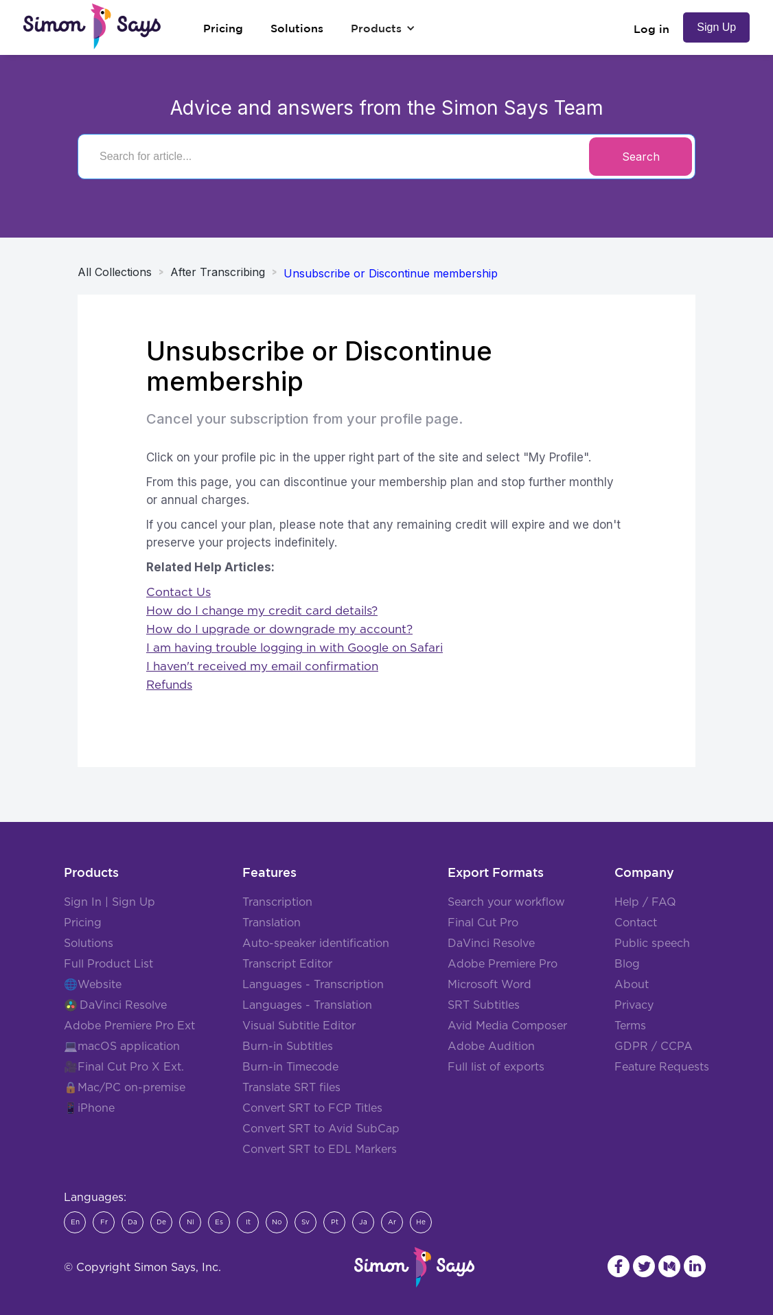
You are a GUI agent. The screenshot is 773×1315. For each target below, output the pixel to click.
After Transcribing (217, 272)
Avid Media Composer (507, 1025)
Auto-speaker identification (315, 943)
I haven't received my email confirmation (262, 666)
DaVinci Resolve (123, 1005)
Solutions (88, 943)
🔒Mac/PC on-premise (124, 1087)
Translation (271, 922)
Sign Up (716, 27)
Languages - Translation (307, 1005)
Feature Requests (661, 1067)
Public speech (652, 943)
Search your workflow (506, 902)
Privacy (634, 1005)
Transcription (277, 902)
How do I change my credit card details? (262, 611)
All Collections (115, 272)
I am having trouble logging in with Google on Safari (294, 648)
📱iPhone (89, 1108)
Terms (630, 1025)
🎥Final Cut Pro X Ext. (124, 1067)
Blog (627, 964)
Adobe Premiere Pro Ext (129, 1025)
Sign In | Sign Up (109, 902)
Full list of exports (496, 1067)
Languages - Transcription (313, 984)
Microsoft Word (489, 984)
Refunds (169, 685)
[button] (383, 28)
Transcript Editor (287, 964)
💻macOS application (122, 1046)
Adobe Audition (491, 1046)
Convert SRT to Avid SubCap (321, 1128)
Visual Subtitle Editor (299, 1025)
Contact (635, 922)
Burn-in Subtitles (287, 1046)
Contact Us (178, 592)
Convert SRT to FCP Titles (312, 1108)
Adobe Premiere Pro (502, 964)
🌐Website (93, 984)
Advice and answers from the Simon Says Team (386, 107)
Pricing (83, 922)
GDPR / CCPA (653, 1046)
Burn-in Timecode (290, 1067)
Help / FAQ (645, 902)
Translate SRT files (291, 1087)
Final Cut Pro (483, 922)
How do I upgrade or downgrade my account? (279, 629)
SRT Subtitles (484, 1005)
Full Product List (108, 964)
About (631, 984)
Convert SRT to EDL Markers (319, 1149)
